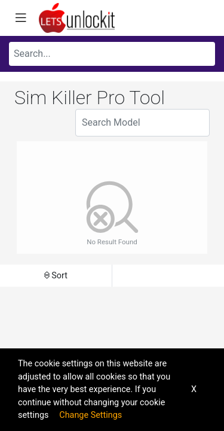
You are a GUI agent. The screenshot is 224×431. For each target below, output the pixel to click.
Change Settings (90, 415)
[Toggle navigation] (21, 18)
